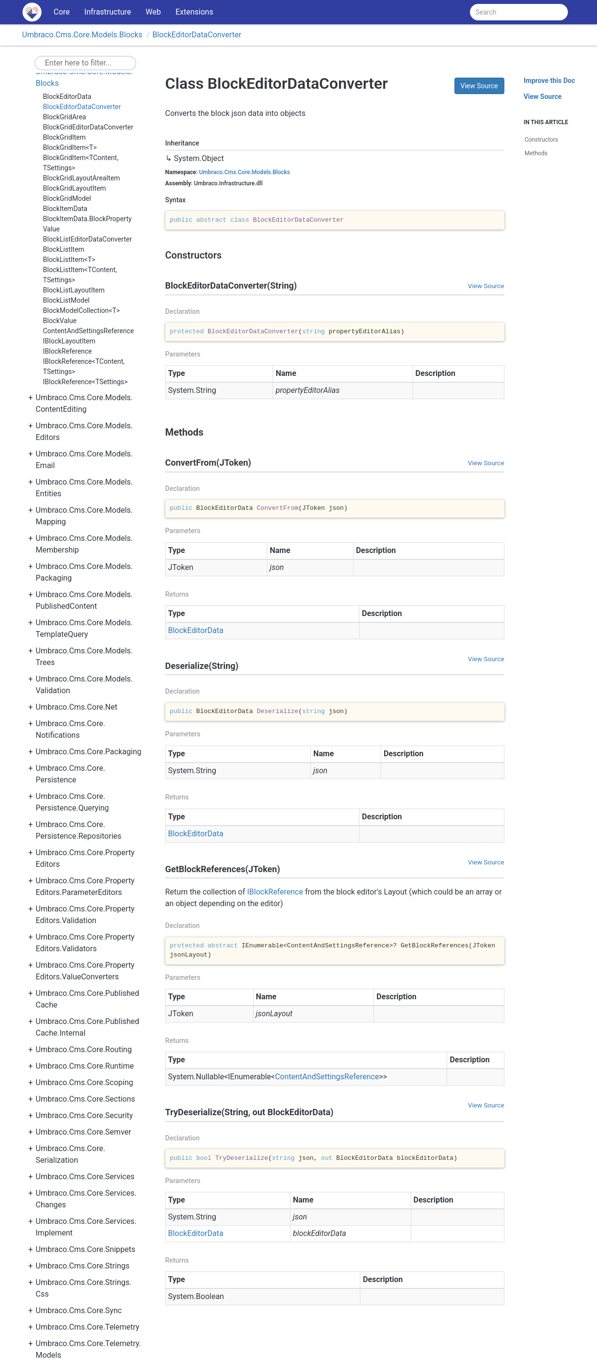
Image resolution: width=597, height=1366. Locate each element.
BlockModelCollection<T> (81, 310)
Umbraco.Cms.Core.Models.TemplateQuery (84, 628)
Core (62, 11)
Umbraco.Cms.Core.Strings (82, 1265)
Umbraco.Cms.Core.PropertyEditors (85, 858)
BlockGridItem (64, 137)
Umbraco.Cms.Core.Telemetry (88, 1327)
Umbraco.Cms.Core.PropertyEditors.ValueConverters (85, 970)
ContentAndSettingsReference (88, 331)
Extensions (194, 11)
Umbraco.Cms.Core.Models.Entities (84, 487)
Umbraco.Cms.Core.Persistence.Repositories (79, 830)
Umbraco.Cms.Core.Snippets (86, 1249)
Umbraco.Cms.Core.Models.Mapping (84, 515)
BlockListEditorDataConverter (87, 239)
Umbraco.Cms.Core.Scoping (84, 1082)
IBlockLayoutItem (69, 341)
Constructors (541, 139)
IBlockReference (67, 351)
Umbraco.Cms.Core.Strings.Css (84, 1288)
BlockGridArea (64, 117)
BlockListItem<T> (69, 259)
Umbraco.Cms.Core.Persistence (70, 774)
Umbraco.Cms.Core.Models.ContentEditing (84, 403)
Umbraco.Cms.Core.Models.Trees (84, 656)
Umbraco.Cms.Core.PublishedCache (88, 999)
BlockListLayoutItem (74, 290)
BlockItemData (65, 208)
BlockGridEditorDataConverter (88, 127)
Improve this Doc (549, 80)
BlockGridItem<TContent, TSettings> (80, 163)
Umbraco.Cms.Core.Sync (79, 1310)
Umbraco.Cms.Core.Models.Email (84, 459)
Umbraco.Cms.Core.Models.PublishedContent (84, 600)
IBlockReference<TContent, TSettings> (84, 366)
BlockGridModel (67, 198)
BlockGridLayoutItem (74, 188)
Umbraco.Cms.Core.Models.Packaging (84, 572)
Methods (536, 153)
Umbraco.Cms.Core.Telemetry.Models (88, 1349)
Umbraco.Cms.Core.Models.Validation (84, 684)
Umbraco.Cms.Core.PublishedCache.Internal (88, 1027)
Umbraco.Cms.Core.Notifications (70, 729)
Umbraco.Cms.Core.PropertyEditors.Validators (85, 942)
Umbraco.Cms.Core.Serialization (70, 1154)
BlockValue (60, 321)
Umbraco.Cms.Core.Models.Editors (84, 431)
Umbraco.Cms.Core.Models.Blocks (82, 34)
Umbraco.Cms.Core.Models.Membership (84, 544)
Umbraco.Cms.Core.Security (84, 1115)
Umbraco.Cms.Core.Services (85, 1176)
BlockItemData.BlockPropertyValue (87, 224)
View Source (479, 86)
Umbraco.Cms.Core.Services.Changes (86, 1198)
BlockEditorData (67, 96)
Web (153, 11)
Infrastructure (107, 11)
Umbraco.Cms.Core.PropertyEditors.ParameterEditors (85, 886)
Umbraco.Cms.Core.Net (77, 707)
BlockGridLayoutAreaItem (81, 178)
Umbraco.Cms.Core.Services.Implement (86, 1227)
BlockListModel (66, 300)
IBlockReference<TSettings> (85, 382)
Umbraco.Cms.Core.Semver (83, 1132)
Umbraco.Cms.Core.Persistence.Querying (72, 802)
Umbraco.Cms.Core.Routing (84, 1049)
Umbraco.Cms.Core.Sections (85, 1099)
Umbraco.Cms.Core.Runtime (85, 1066)
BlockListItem (63, 249)
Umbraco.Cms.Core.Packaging (89, 751)
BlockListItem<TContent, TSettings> (80, 275)
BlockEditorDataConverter (197, 34)
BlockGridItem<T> (70, 147)
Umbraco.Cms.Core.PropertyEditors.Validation (85, 914)
